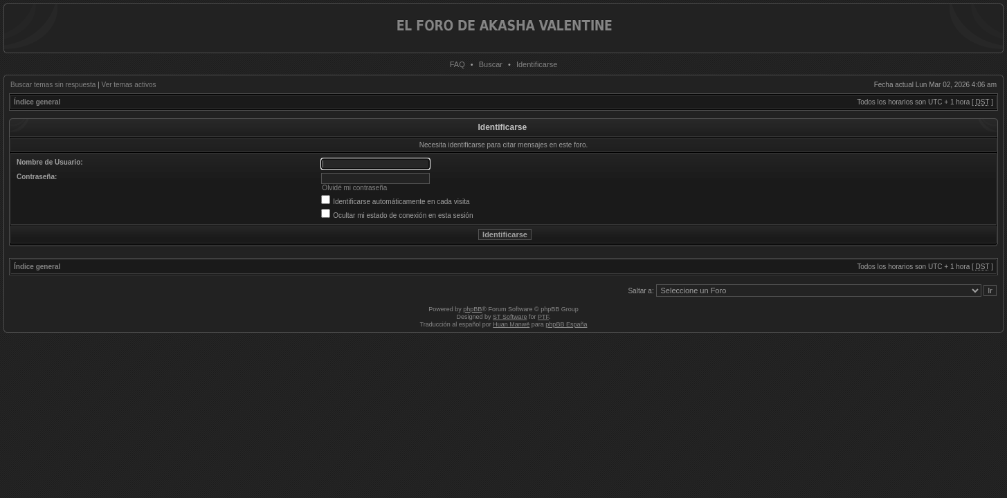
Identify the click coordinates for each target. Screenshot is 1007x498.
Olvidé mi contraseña (354, 188)
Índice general (37, 102)
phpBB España (566, 324)
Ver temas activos (129, 85)
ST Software (510, 316)
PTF (543, 316)
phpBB (472, 309)
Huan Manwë (511, 324)
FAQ (457, 64)
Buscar (490, 64)
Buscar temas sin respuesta (53, 85)
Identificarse (536, 64)
